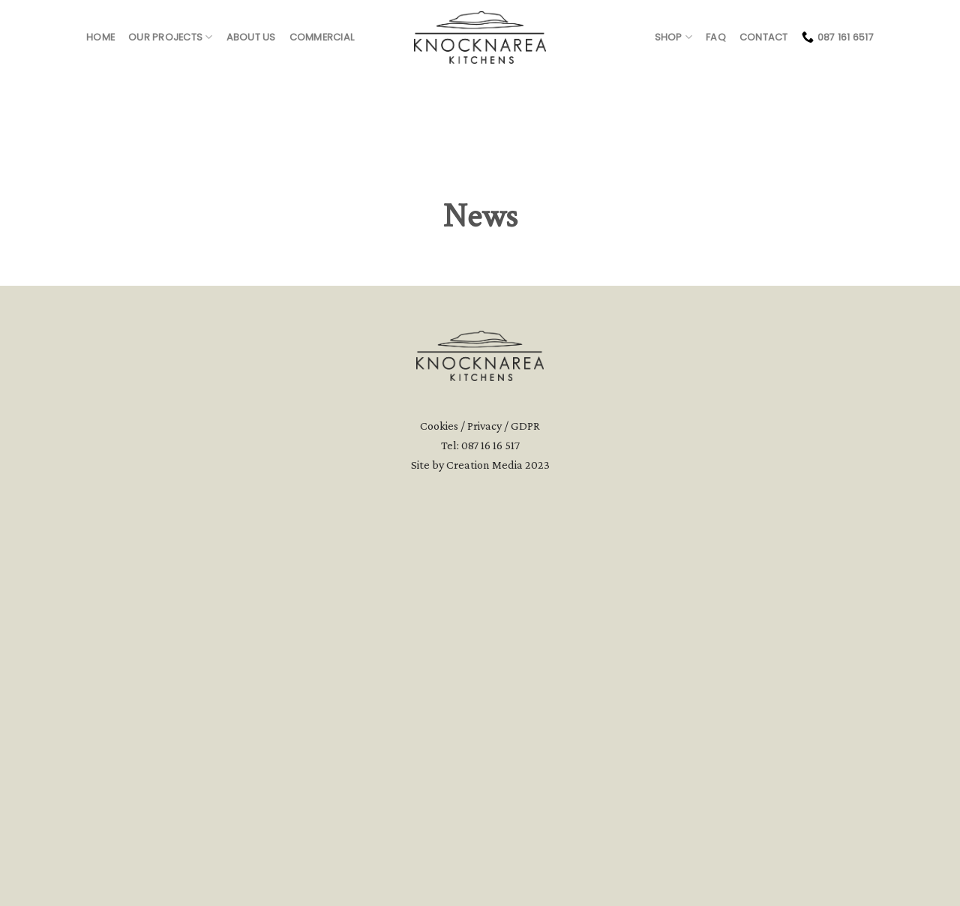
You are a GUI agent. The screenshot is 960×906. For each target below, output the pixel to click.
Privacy (484, 800)
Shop (673, 37)
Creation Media (484, 839)
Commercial (322, 37)
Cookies (439, 800)
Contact (764, 37)
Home (100, 37)
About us (251, 37)
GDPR (525, 800)
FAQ (716, 37)
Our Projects (170, 37)
